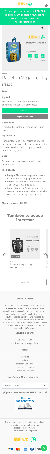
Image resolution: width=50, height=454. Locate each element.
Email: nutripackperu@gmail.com (25, 343)
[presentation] (5, 255)
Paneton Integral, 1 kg (21, 264)
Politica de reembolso (25, 367)
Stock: (4, 91)
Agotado (6, 97)
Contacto (25, 356)
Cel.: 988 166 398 (25, 339)
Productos (25, 360)
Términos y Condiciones (25, 363)
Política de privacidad (25, 370)
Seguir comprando (25, 116)
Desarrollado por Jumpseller (25, 430)
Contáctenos (25, 111)
